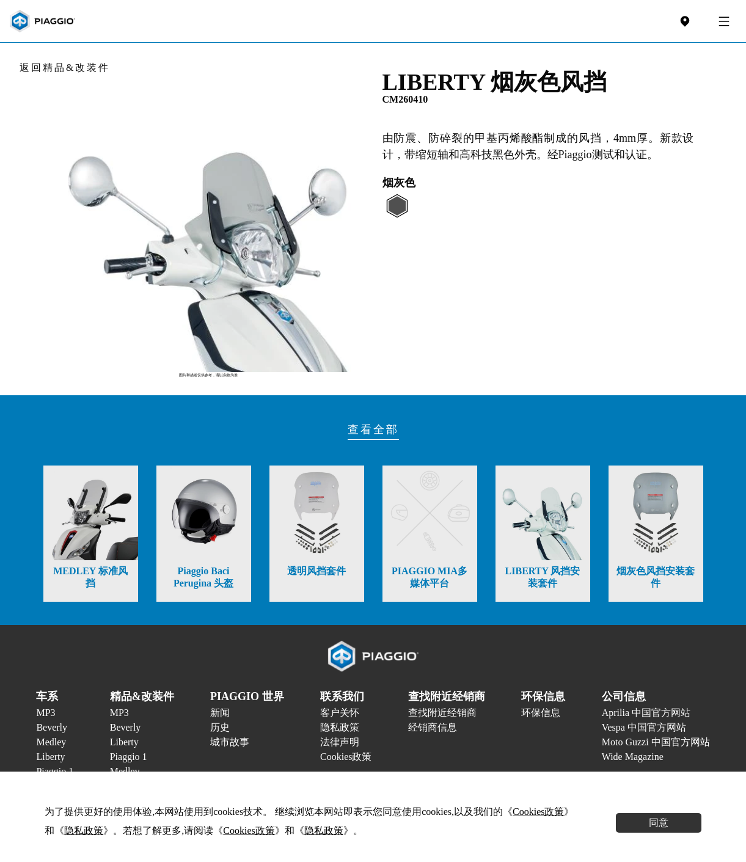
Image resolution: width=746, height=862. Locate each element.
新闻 (220, 712)
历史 (220, 727)
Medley (51, 742)
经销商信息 (432, 727)
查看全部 (373, 429)
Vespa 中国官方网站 (644, 727)
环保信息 (540, 712)
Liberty (50, 756)
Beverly (51, 727)
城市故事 (229, 742)
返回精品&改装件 (65, 67)
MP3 (45, 712)
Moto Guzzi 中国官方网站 (656, 742)
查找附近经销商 (442, 712)
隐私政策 (339, 727)
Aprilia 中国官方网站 (646, 712)
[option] (208, 217)
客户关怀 (339, 712)
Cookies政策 (345, 756)
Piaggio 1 (128, 756)
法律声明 (339, 742)
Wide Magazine (633, 756)
